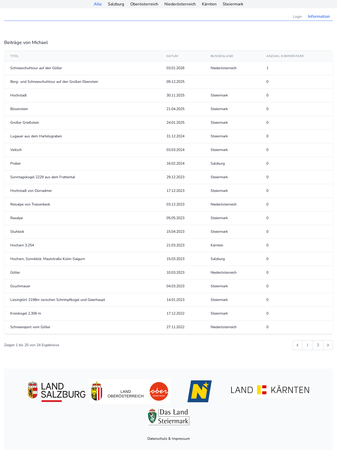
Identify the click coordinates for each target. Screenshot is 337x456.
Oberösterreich (144, 4)
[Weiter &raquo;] (328, 345)
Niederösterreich (180, 4)
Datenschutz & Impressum (168, 438)
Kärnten (209, 4)
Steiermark (233, 4)
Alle (98, 4)
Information (319, 16)
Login (297, 16)
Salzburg (116, 4)
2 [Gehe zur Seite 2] (318, 345)
